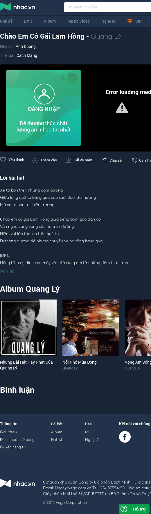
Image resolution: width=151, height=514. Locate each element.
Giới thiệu (8, 432)
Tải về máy (78, 160)
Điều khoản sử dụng (17, 439)
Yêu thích (12, 159)
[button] (122, 107)
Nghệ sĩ (108, 21)
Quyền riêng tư (13, 447)
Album (50, 21)
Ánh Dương (26, 46)
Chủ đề (6, 21)
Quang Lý (106, 36)
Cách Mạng (27, 55)
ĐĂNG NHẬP (44, 109)
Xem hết (7, 271)
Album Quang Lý (30, 288)
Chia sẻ (111, 160)
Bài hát (57, 423)
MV (88, 432)
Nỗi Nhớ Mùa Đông (79, 362)
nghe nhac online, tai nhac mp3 (17, 8)
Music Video (78, 21)
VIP (134, 21)
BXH (28, 21)
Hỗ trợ (139, 508)
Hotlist (56, 439)
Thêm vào (45, 160)
